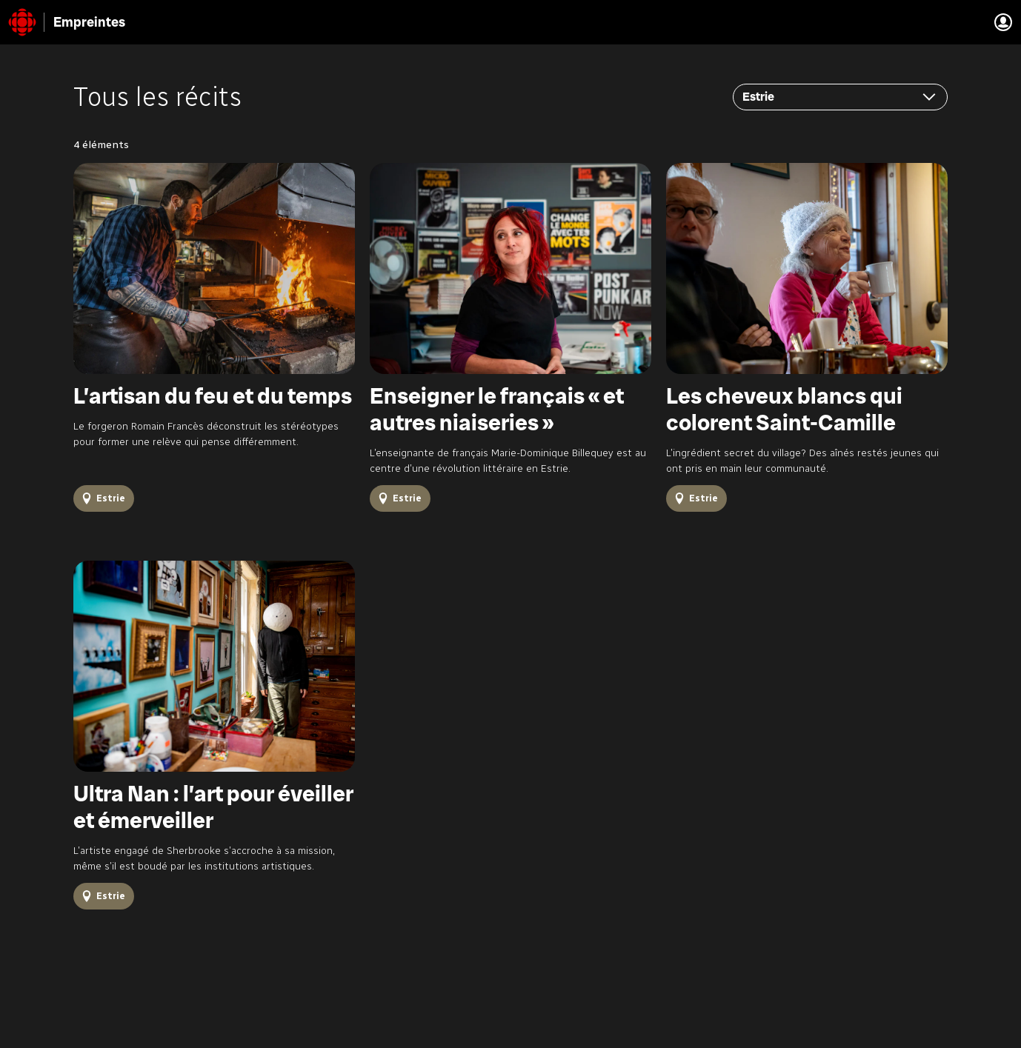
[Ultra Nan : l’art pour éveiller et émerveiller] (214, 666)
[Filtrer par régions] (840, 97)
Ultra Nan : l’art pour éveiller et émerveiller (213, 807)
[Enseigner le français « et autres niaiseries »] (510, 268)
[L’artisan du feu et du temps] (214, 268)
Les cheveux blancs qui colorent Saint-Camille (784, 409)
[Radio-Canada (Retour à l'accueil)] (22, 22)
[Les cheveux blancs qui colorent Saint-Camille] (807, 268)
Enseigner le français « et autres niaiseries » (497, 409)
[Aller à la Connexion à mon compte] (1003, 22)
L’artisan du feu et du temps (212, 396)
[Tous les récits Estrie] (103, 498)
